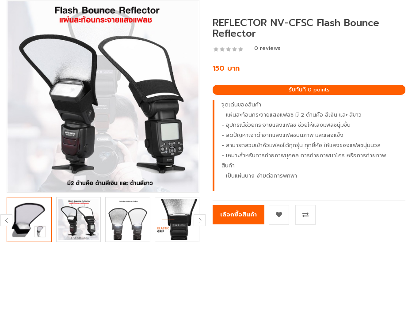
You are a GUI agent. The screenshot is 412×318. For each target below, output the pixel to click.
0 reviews (267, 48)
